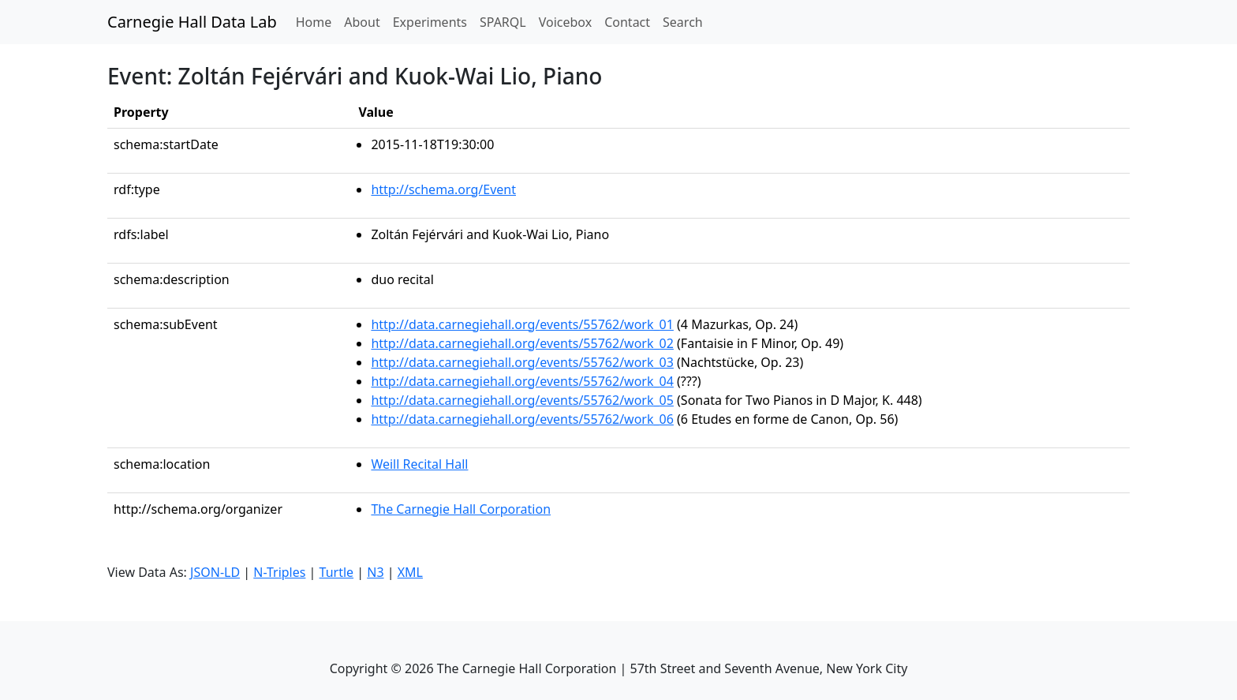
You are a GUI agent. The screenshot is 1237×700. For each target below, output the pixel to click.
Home (317, 21)
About (361, 22)
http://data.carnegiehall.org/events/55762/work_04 (522, 381)
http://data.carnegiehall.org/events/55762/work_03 (522, 362)
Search (683, 22)
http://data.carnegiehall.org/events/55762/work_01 (522, 324)
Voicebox (565, 22)
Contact (627, 22)
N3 (375, 572)
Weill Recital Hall (419, 464)
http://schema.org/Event (443, 189)
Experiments (430, 22)
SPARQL (503, 22)
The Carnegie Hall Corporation (461, 509)
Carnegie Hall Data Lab (192, 21)
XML (410, 572)
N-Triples (279, 572)
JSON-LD (215, 572)
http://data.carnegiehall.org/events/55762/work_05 (522, 400)
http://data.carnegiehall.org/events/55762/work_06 (522, 419)
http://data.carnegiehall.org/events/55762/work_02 (522, 343)
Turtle (337, 572)
